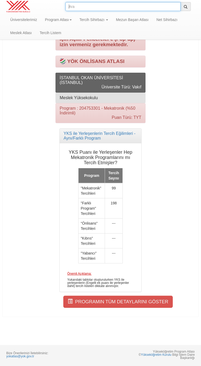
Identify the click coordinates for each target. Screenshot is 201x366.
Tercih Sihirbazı (94, 20)
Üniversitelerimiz (23, 20)
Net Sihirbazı (167, 20)
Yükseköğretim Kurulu (156, 355)
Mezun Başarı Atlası (132, 20)
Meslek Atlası (21, 33)
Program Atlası (58, 20)
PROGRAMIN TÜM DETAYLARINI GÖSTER (118, 301)
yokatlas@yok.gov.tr (20, 356)
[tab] (100, 136)
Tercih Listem (50, 33)
